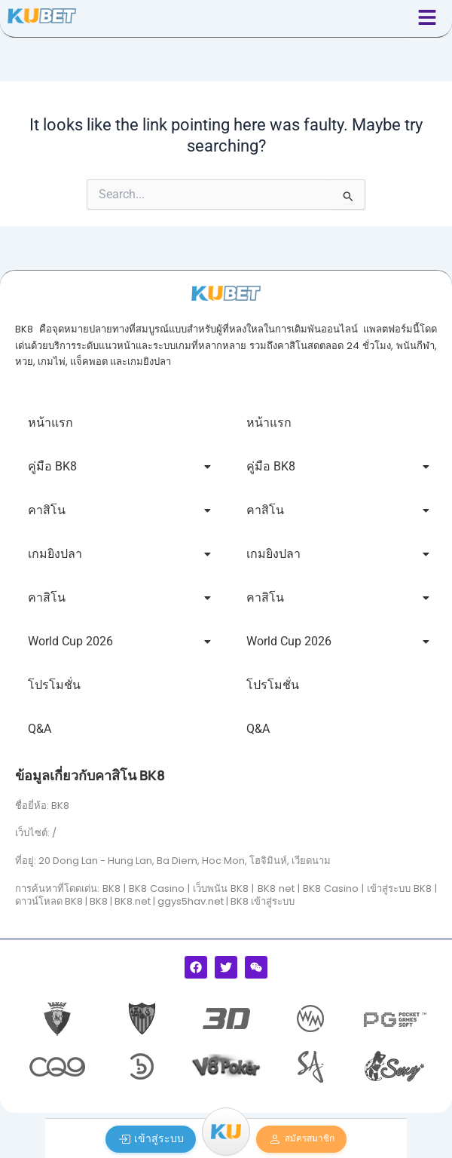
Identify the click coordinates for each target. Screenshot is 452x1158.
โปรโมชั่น (54, 685)
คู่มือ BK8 (119, 466)
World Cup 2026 (119, 641)
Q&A (39, 728)
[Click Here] (427, 18)
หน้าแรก (50, 422)
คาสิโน (119, 510)
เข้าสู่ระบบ (151, 1138)
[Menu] (226, 1131)
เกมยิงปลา (119, 554)
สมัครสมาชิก (301, 1139)
